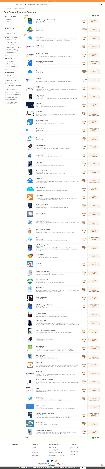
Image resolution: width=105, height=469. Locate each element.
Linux (9, 24)
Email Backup (10, 55)
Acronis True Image (42, 120)
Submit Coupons (36, 455)
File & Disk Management (14, 94)
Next (98, 15)
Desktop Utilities (12, 89)
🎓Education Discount (30, 4)
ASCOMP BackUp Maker (43, 229)
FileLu (38, 388)
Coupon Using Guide (54, 449)
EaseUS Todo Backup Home (44, 61)
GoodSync (39, 111)
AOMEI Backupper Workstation (45, 305)
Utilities (15, 8)
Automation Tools (12, 78)
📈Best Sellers (19, 4)
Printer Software (12, 99)
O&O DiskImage (41, 145)
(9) (16, 78)
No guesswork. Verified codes (52, 1)
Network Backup (12, 44)
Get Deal (94, 29)
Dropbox (38, 78)
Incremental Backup (13, 66)
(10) (17, 80)
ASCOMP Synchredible (43, 154)
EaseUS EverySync (42, 346)
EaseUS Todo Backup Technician (46, 330)
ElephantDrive (40, 129)
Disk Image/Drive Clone (14, 47)
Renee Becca (40, 287)
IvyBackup (39, 362)
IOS (8, 21)
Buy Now (94, 256)
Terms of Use (35, 449)
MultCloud (39, 36)
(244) (18, 97)
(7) (9, 21)
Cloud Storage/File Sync (14, 50)
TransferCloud (40, 187)
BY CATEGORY (13, 73)
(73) (20, 94)
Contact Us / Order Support (55, 452)
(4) (14, 69)
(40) (13, 30)
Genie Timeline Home (42, 271)
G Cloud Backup (41, 423)
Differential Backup (12, 64)
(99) (16, 89)
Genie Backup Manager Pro (44, 430)
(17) (20, 47)
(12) (16, 44)
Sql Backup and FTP (42, 279)
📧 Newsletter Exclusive (42, 4)
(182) (8, 87)
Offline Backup (11, 39)
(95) (14, 103)
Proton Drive (40, 45)
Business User (11, 33)
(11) (15, 52)
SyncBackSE (40, 162)
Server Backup (11, 52)
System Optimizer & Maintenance (12, 103)
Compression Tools (12, 80)
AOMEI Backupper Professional (45, 20)
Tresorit (38, 138)
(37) (15, 42)
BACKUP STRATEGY (13, 37)
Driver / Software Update (14, 92)
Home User (10, 30)
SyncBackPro (40, 95)
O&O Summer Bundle (42, 221)
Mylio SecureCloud (41, 297)
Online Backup (11, 42)
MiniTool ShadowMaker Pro (44, 170)
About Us (34, 447)
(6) (11, 19)
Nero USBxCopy (41, 313)
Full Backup (11, 61)
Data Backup (21, 8)
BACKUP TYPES (13, 59)
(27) (15, 33)
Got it (83, 467)
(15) (20, 92)
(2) (10, 24)
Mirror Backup (11, 69)
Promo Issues (52, 447)
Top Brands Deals (74, 451)
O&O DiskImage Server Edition (45, 339)
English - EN (74, 447)
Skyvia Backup (40, 405)
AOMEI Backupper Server (43, 245)
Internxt (38, 103)
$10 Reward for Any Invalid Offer (56, 455)
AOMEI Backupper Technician (45, 413)
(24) (17, 64)
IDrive (38, 86)
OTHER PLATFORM (13, 17)
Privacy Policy (75, 467)
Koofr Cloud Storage (42, 53)
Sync (37, 238)
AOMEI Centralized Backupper (45, 379)
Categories (8, 8)
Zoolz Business (40, 355)
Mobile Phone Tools (13, 97)
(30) (18, 66)
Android (9, 19)
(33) (15, 39)
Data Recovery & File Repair (14, 86)
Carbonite (39, 371)
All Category (73, 454)
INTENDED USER (13, 28)
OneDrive (39, 71)
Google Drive (40, 29)
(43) (14, 61)
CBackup (39, 178)
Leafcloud (39, 397)
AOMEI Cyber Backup (42, 204)
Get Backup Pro (41, 213)
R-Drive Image (40, 254)
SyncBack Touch (41, 320)
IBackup (38, 263)
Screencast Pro (40, 195)
